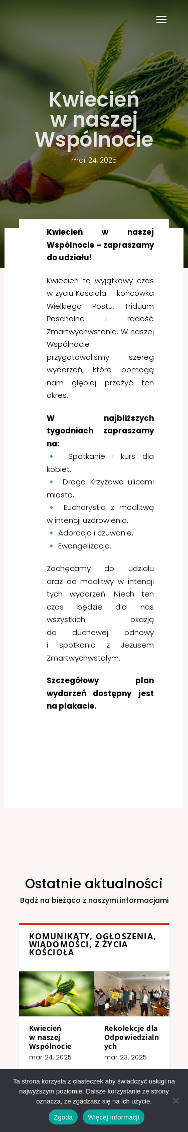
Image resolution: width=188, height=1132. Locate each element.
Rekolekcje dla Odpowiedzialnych (114, 1026)
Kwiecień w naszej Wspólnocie (70, 1026)
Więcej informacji (113, 1117)
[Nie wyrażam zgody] (175, 1100)
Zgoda (63, 1117)
